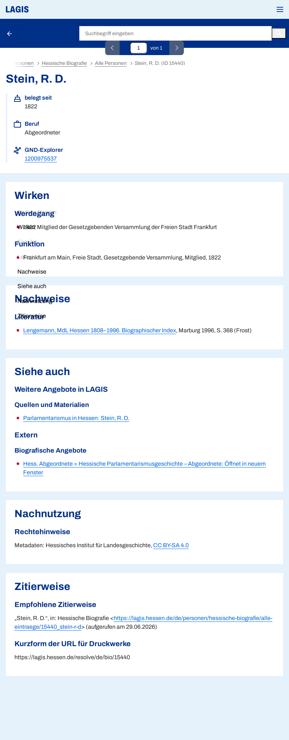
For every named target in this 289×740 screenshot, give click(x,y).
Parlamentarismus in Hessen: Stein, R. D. (76, 418)
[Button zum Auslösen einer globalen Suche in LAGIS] (279, 33)
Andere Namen (36, 212)
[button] (280, 9)
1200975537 (41, 158)
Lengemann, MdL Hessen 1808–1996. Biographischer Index (99, 330)
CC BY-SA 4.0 (171, 545)
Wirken (26, 227)
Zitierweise (31, 316)
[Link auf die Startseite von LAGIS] (42, 9)
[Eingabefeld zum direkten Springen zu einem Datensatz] (138, 48)
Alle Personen (111, 63)
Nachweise (31, 272)
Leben (25, 257)
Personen (23, 63)
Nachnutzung (34, 301)
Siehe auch (31, 286)
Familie (27, 242)
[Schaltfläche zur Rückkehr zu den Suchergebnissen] (10, 33)
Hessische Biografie (47, 33)
